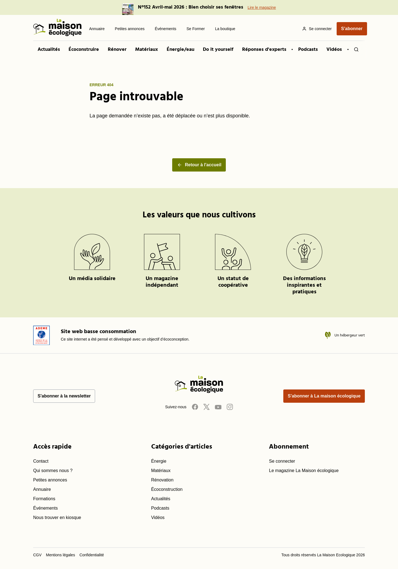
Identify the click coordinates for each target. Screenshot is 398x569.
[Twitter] (206, 407)
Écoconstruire (84, 50)
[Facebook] (195, 407)
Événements (45, 508)
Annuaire (42, 489)
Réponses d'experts (264, 50)
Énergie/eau (180, 50)
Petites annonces (50, 480)
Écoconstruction (167, 489)
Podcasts (308, 50)
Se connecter (282, 461)
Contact (40, 461)
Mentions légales (60, 555)
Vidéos (334, 50)
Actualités (49, 50)
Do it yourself (218, 50)
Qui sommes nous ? (52, 470)
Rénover (117, 50)
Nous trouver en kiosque (57, 517)
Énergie (158, 461)
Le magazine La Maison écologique (304, 470)
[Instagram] (229, 407)
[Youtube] (218, 407)
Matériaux (146, 50)
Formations (44, 498)
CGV (37, 555)
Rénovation (162, 480)
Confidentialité (91, 555)
